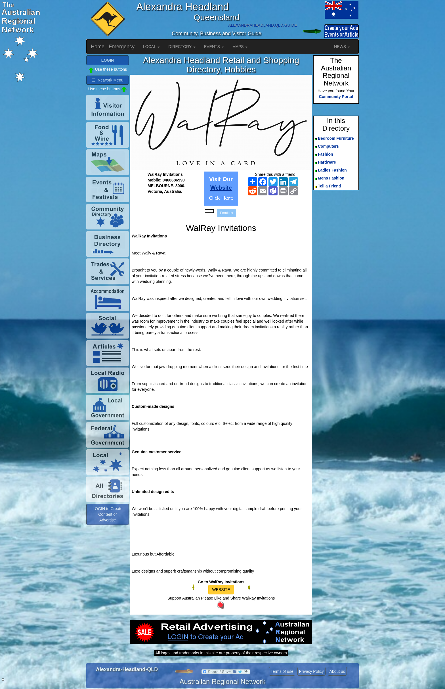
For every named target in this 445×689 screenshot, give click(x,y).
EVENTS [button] (214, 46)
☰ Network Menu (107, 80)
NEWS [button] (342, 46)
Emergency (122, 46)
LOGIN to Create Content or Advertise (107, 514)
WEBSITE (221, 589)
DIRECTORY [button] (182, 46)
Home (97, 46)
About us (337, 671)
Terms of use (282, 671)
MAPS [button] (240, 46)
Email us (226, 213)
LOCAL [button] (151, 46)
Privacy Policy (311, 671)
